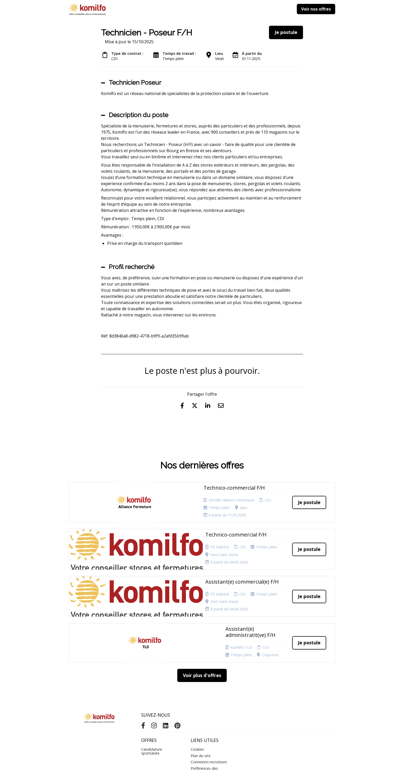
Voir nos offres (316, 9)
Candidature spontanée (151, 692)
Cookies (197, 690)
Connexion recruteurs (209, 703)
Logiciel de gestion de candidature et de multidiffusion (202, 760)
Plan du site (201, 697)
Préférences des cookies (204, 711)
